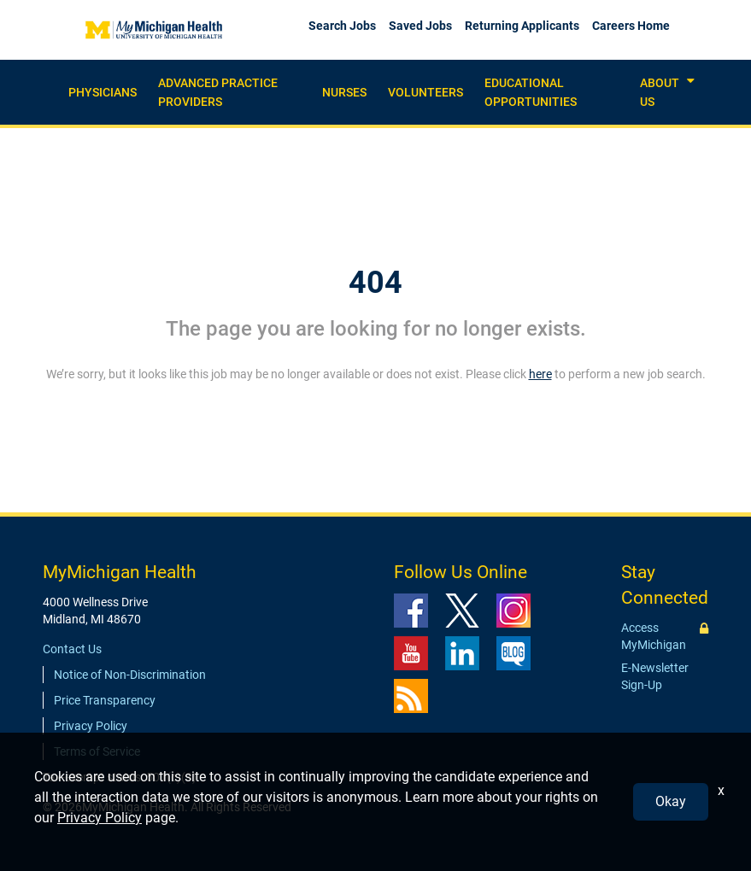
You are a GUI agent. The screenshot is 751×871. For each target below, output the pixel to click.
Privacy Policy (90, 726)
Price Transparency (104, 700)
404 (375, 283)
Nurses (344, 92)
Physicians (102, 92)
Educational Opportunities (530, 92)
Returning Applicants (522, 25)
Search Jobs (342, 25)
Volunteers (425, 92)
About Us (659, 92)
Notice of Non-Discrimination (130, 674)
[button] (691, 82)
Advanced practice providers (218, 92)
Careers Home (631, 25)
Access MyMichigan (653, 636)
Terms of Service (97, 751)
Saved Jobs (420, 25)
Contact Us (72, 649)
